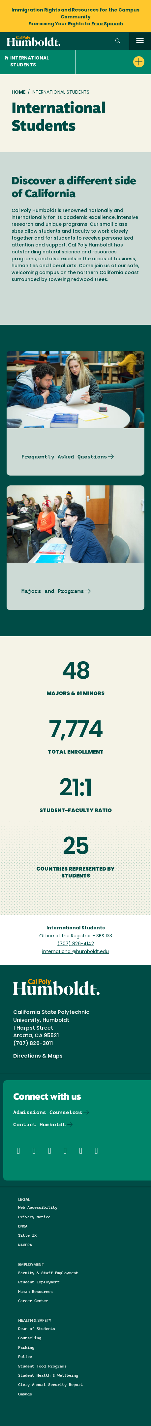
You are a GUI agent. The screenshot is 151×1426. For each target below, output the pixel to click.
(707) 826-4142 (75, 944)
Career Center (33, 1300)
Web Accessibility (37, 1207)
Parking (26, 1347)
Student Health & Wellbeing (48, 1375)
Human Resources (35, 1291)
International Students (27, 62)
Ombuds (25, 1393)
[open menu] (140, 41)
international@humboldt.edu (75, 951)
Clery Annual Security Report (50, 1384)
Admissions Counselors (47, 1112)
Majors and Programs (52, 591)
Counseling (29, 1337)
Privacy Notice (34, 1216)
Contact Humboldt (39, 1124)
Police (25, 1356)
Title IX (27, 1235)
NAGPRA (25, 1244)
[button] (118, 41)
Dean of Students (36, 1328)
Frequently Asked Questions (64, 457)
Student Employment (39, 1281)
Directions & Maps (38, 1056)
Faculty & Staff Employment (48, 1272)
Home (19, 92)
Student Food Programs (42, 1366)
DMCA (22, 1226)
